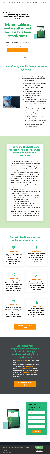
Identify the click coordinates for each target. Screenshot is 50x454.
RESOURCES (36, 2)
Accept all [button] (39, 447)
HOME (9, 2)
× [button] (48, 446)
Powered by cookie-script (7, 452)
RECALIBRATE (21, 2)
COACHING (29, 2)
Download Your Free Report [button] (17, 50)
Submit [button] (37, 437)
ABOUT (14, 2)
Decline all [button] (39, 450)
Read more (5, 450)
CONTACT (44, 2)
